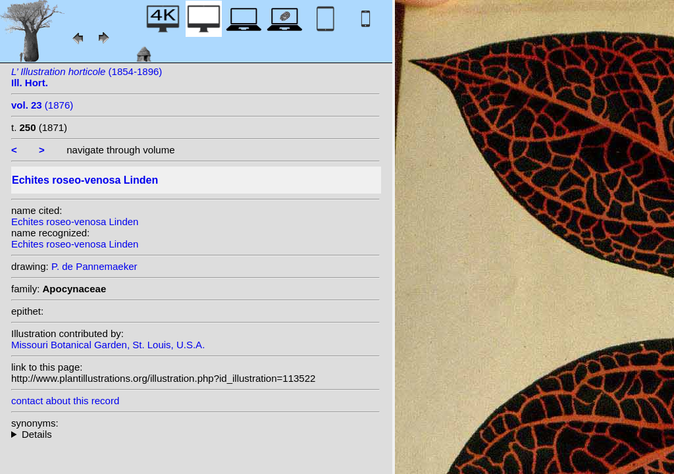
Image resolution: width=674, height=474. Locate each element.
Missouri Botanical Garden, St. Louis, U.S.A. (108, 344)
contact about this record (65, 400)
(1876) (42, 105)
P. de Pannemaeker (94, 266)
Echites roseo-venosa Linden (74, 221)
